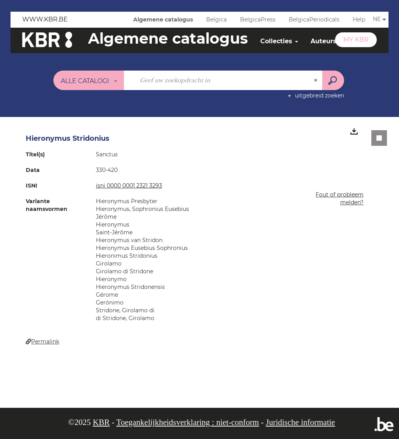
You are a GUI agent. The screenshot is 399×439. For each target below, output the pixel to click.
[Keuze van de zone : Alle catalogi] (88, 80)
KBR (101, 422)
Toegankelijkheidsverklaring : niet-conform (188, 422)
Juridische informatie (300, 422)
